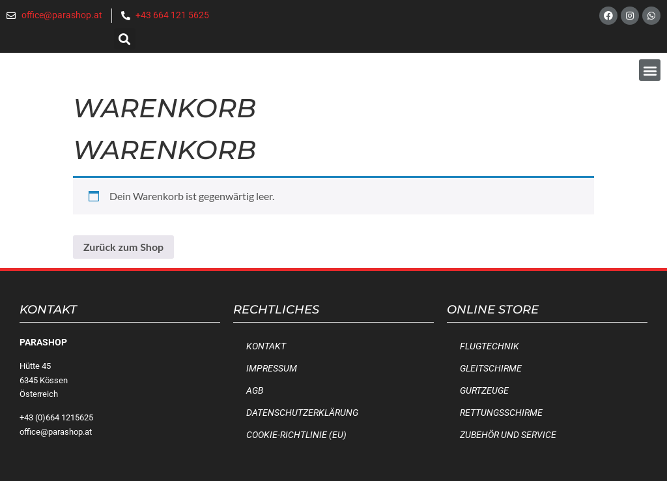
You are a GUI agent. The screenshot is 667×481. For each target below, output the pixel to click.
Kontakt (266, 346)
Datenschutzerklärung (302, 412)
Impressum (271, 368)
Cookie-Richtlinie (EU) (296, 435)
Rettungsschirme (501, 412)
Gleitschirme (491, 368)
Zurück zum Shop (123, 247)
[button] (124, 39)
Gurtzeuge (484, 390)
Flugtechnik (489, 346)
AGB (254, 390)
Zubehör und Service (508, 435)
